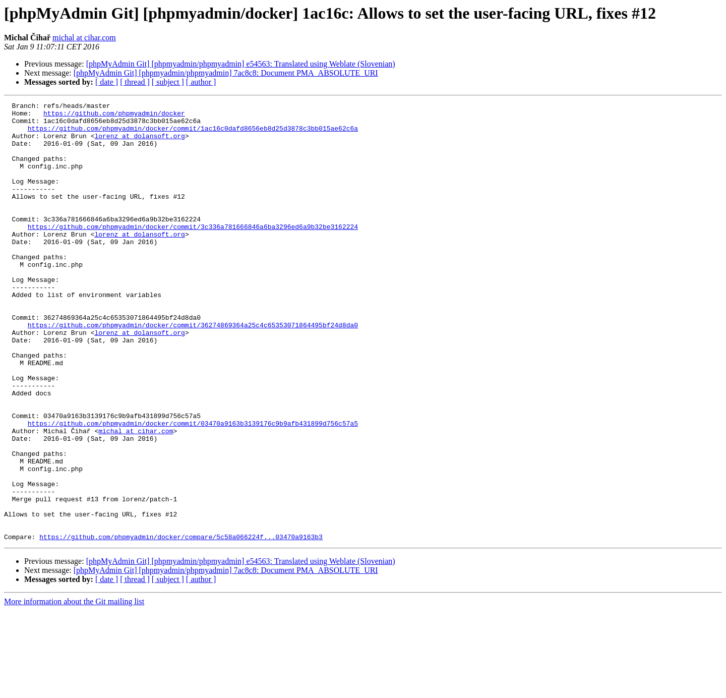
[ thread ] (135, 82)
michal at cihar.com (84, 37)
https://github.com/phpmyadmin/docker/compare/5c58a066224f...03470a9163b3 (181, 624)
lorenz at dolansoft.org (139, 143)
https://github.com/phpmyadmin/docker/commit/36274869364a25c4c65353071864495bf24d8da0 (193, 370)
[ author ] (201, 82)
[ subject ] (168, 82)
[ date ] (106, 82)
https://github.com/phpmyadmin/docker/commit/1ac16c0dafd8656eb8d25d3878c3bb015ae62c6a (193, 134)
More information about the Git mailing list (74, 689)
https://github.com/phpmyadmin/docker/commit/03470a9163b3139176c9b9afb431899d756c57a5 (193, 488)
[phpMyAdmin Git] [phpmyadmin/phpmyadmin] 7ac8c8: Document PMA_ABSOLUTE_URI (226, 73)
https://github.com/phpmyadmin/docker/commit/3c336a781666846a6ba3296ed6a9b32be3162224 (193, 252)
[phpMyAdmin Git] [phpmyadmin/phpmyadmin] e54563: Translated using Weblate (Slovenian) (240, 64)
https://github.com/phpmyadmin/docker (114, 116)
